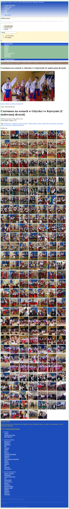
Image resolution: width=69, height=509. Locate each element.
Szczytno (7, 467)
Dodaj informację (9, 59)
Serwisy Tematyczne (7, 62)
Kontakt (21, 499)
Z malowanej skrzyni (18, 125)
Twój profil (7, 15)
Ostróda (6, 464)
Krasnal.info (8, 480)
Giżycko (8, 125)
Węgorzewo (7, 123)
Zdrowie (6, 493)
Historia (6, 45)
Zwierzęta (7, 494)
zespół (20, 123)
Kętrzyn (3, 125)
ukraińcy (25, 123)
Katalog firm (8, 7)
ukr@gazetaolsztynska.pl (12, 429)
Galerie (6, 50)
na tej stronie (10, 35)
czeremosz (15, 123)
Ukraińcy (17, 62)
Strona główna (8, 43)
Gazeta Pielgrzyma (9, 476)
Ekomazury (7, 475)
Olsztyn (6, 462)
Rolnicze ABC (8, 488)
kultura (35, 123)
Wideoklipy (7, 55)
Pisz (5, 465)
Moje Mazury (8, 437)
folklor (30, 123)
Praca (6, 13)
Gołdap (6, 449)
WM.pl (6, 433)
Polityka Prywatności (12, 499)
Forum (6, 29)
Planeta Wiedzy (8, 486)
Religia (6, 48)
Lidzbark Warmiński (10, 454)
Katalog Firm (8, 27)
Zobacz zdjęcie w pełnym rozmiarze (12, 103)
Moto (5, 10)
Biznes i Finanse (9, 473)
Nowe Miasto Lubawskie (11, 459)
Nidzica (6, 457)
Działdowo (7, 444)
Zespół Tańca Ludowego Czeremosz (52, 123)
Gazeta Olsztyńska (9, 5)
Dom (5, 11)
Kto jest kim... (8, 481)
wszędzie (9, 37)
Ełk (5, 446)
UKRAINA (7, 56)
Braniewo (7, 443)
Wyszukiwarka (8, 26)
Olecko (6, 461)
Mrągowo (7, 456)
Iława (6, 451)
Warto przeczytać (9, 53)
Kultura (6, 483)
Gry (5, 478)
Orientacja (7, 485)
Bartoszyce (7, 441)
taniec (39, 123)
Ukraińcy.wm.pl (5, 18)
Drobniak (7, 8)
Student (6, 489)
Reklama (3, 499)
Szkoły (6, 51)
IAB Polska (24, 506)
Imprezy (6, 47)
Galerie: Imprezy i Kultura (30, 62)
